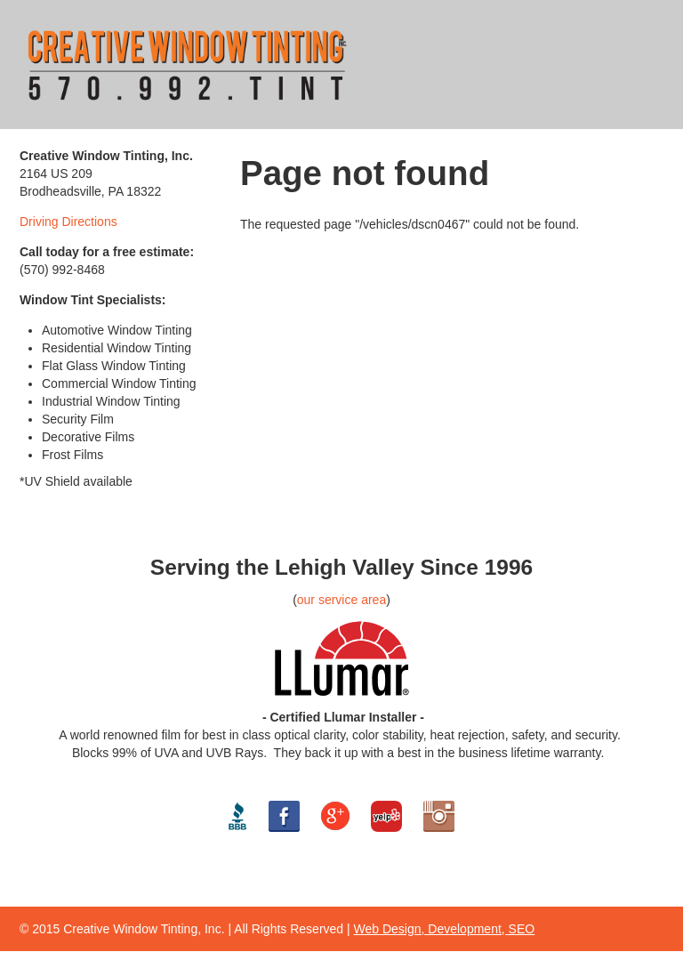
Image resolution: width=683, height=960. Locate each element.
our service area (341, 600)
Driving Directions (68, 221)
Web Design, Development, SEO (444, 929)
